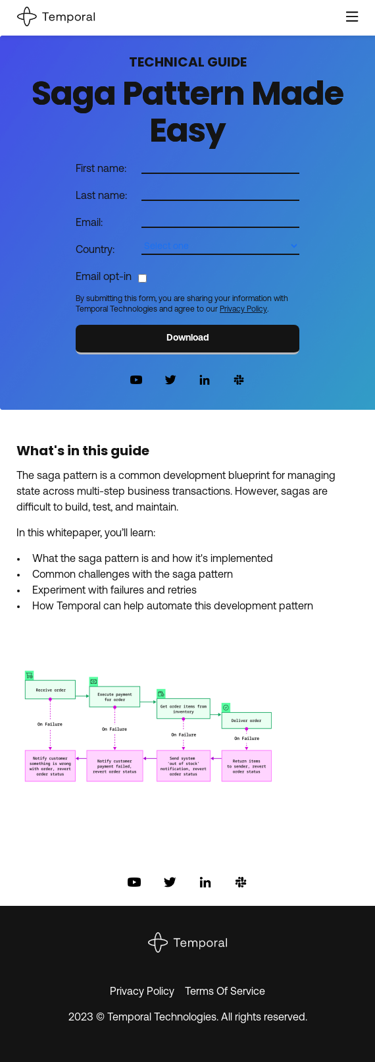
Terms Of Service (225, 992)
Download (187, 338)
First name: (101, 169)
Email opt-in (104, 277)
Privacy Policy (243, 310)
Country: (95, 250)
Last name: (101, 196)
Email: (89, 223)
